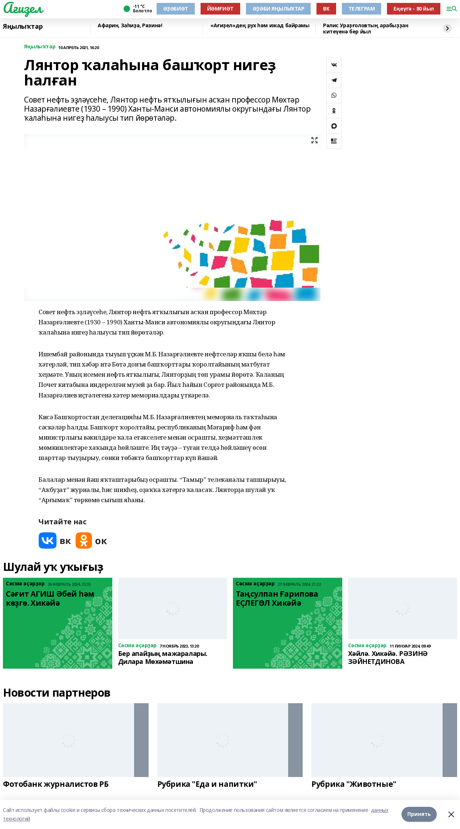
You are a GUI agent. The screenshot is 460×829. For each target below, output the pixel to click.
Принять (419, 814)
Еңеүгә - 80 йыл (414, 8)
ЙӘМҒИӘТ (220, 8)
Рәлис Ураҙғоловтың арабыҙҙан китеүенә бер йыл (365, 29)
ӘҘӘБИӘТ (175, 8)
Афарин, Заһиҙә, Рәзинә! (130, 26)
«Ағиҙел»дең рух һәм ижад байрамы (260, 26)
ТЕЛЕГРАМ (361, 8)
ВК (326, 8)
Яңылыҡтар (23, 27)
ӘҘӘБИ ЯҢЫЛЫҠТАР (278, 8)
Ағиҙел (22, 7)
